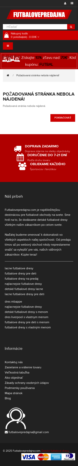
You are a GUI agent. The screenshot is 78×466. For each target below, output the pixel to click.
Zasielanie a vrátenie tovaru (23, 367)
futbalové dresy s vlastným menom (28, 327)
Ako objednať (14, 378)
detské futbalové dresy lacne (24, 289)
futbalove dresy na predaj (21, 279)
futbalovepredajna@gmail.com (29, 432)
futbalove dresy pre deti (20, 273)
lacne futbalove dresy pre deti (24, 294)
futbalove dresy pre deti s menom (27, 322)
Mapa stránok (13, 393)
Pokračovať (62, 117)
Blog (8, 398)
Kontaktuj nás (14, 362)
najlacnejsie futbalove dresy (23, 284)
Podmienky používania (20, 388)
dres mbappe (13, 302)
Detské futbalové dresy (55, 450)
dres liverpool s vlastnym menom (26, 317)
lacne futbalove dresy (19, 268)
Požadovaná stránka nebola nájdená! (37, 75)
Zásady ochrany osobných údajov (27, 383)
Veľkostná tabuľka (17, 372)
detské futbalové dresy (52, 220)
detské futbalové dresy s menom (26, 312)
